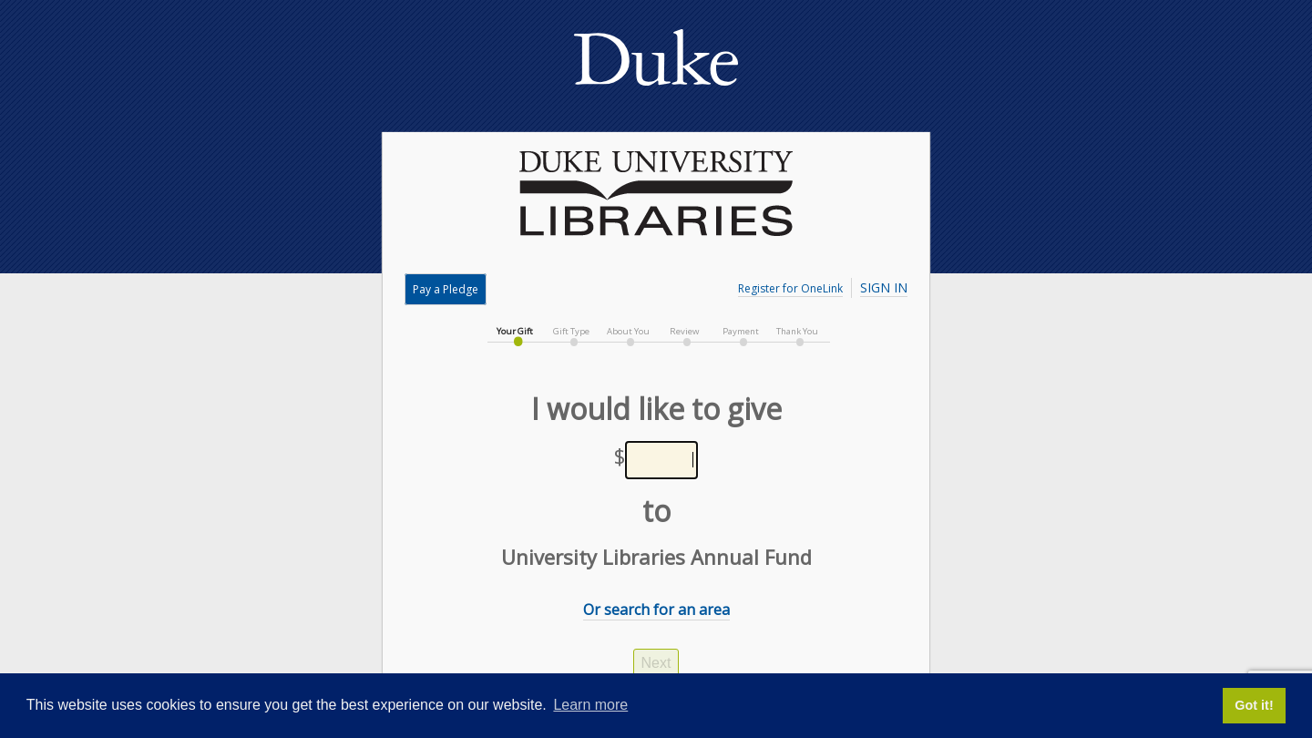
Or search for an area (656, 610)
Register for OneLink (790, 288)
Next (656, 663)
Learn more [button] (590, 704)
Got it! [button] (1254, 705)
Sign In (883, 287)
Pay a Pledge (445, 289)
